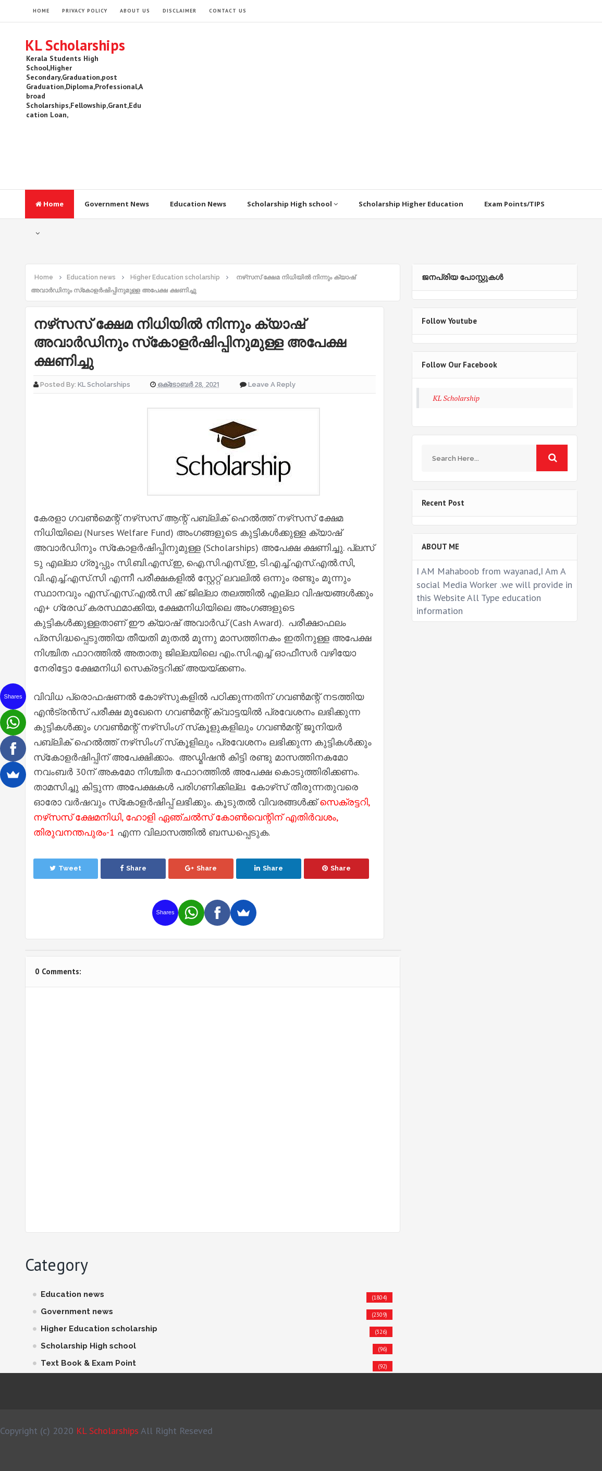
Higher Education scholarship (99, 1328)
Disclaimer (179, 10)
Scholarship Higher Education (411, 204)
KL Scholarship (456, 398)
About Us (135, 10)
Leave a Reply (272, 384)
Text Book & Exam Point (88, 1363)
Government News (116, 204)
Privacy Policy (84, 10)
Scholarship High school (292, 204)
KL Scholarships (75, 45)
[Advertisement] (388, 106)
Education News (198, 204)
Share (133, 868)
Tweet (65, 868)
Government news (77, 1311)
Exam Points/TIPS (514, 204)
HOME (41, 10)
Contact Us (228, 10)
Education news (72, 1294)
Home (49, 204)
